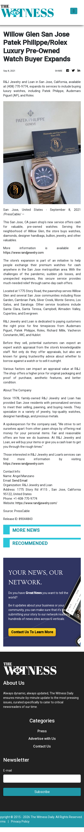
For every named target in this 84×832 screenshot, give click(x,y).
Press (42, 731)
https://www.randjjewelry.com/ (36, 503)
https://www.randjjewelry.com (23, 252)
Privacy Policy (20, 821)
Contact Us (42, 746)
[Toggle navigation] (73, 11)
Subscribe (42, 792)
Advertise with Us (42, 739)
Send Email (19, 480)
